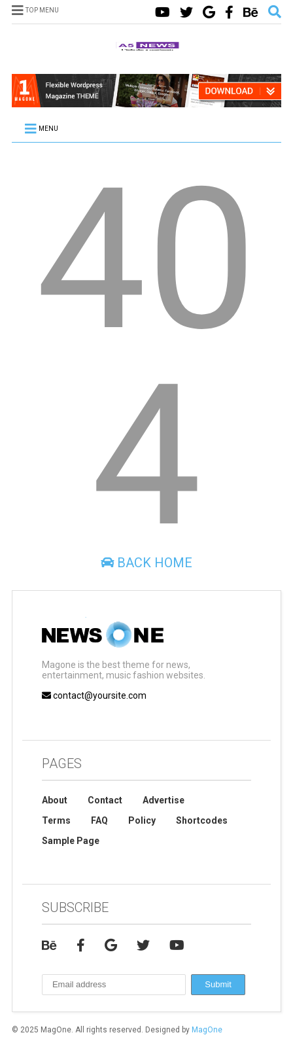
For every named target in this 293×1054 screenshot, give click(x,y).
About (54, 800)
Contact (105, 800)
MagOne (207, 1029)
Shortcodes (202, 820)
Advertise (163, 800)
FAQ (99, 820)
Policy (142, 820)
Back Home (146, 563)
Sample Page (70, 840)
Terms (56, 820)
